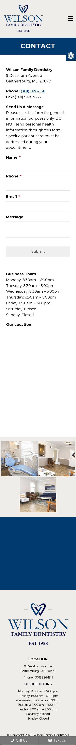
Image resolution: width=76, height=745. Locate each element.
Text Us (57, 740)
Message (14, 217)
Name (13, 157)
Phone (14, 176)
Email (13, 196)
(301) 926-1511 (33, 91)
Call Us (19, 740)
